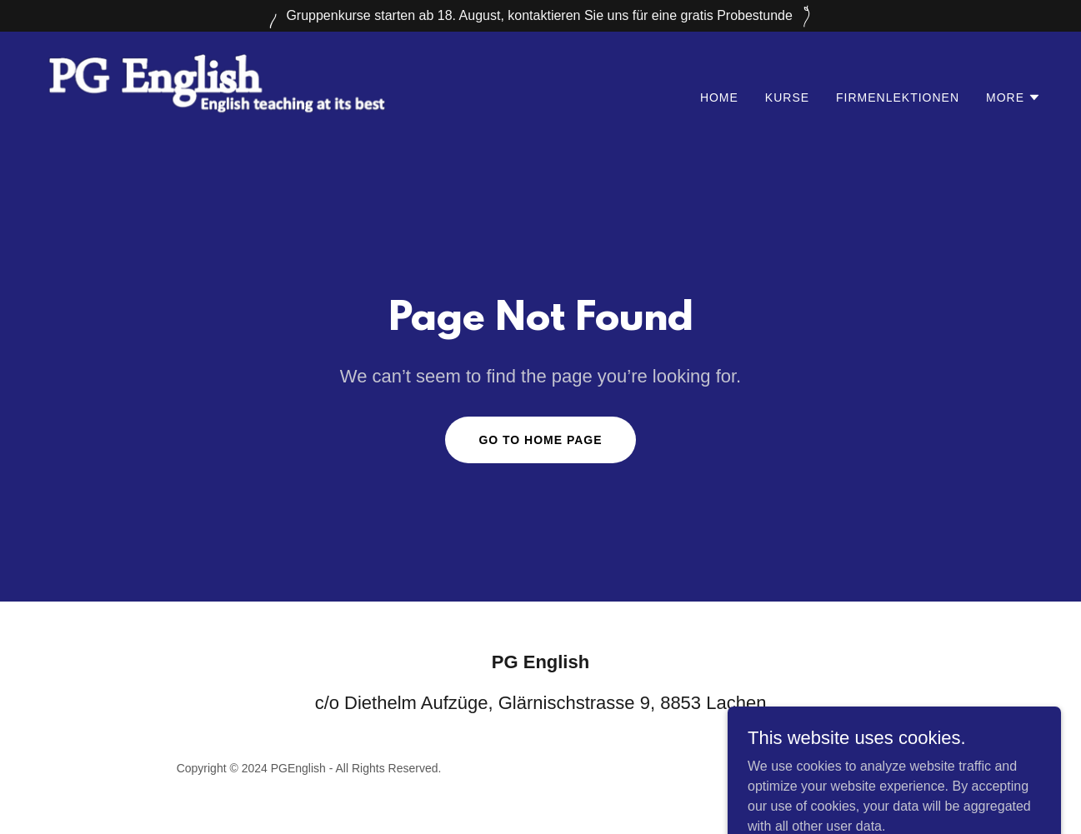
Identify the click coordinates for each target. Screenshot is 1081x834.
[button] (1013, 97)
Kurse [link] (787, 97)
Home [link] (719, 97)
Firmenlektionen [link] (897, 97)
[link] (215, 94)
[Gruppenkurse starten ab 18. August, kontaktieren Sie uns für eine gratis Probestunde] (540, 15)
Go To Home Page (540, 440)
